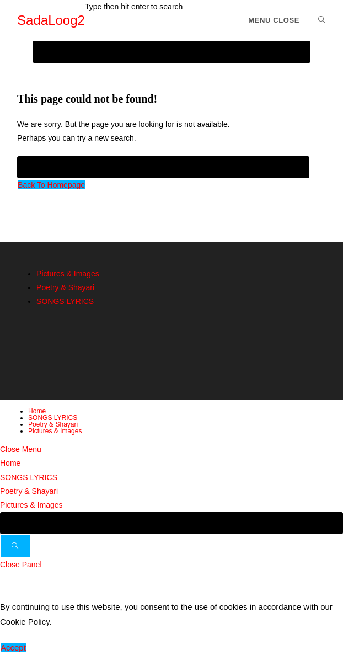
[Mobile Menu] (274, 20)
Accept (13, 647)
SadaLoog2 (51, 20)
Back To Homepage (51, 184)
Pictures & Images (67, 273)
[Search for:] (318, 20)
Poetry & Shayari (65, 287)
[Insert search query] (163, 167)
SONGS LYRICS (65, 301)
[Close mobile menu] (20, 449)
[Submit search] (15, 546)
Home (37, 411)
